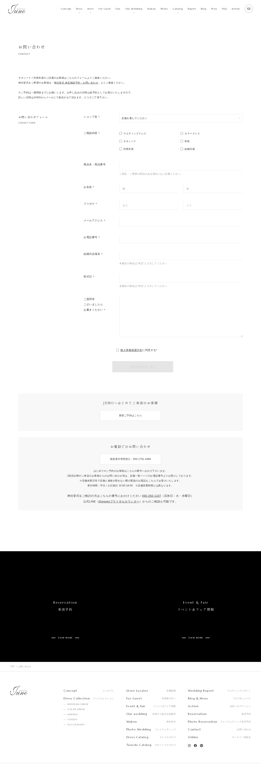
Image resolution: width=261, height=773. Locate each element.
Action (236, 8)
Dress (79, 8)
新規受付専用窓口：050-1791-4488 (130, 459)
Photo (164, 8)
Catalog (178, 8)
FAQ (224, 8)
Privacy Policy (57, 760)
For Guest (105, 8)
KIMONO (72, 699)
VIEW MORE (65, 625)
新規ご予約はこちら (130, 415)
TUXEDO (72, 704)
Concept (66, 8)
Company (16, 760)
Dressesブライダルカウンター (119, 501)
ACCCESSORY (76, 709)
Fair (118, 8)
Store (90, 8)
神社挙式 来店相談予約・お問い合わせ (76, 82)
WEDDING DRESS (77, 689)
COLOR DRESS (76, 694)
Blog (203, 8)
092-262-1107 (151, 495)
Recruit (35, 760)
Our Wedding (133, 8)
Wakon (151, 8)
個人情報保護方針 (131, 350)
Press (214, 8)
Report (192, 8)
